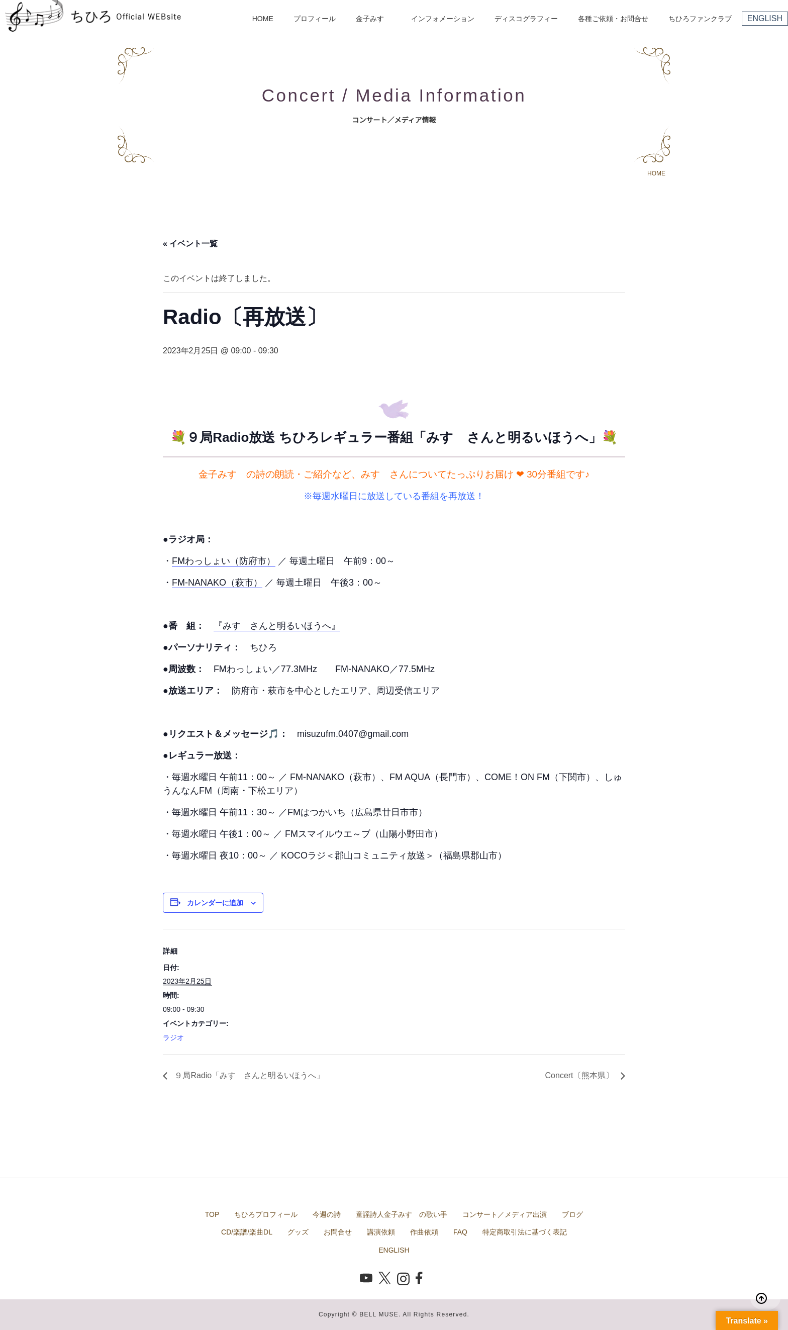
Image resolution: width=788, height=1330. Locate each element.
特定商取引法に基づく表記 (524, 1232)
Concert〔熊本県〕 (580, 1075)
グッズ (298, 1232)
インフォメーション (442, 19)
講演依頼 (381, 1232)
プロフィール (314, 19)
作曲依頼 (424, 1232)
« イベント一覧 (190, 243)
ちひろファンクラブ (700, 19)
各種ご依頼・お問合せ (613, 19)
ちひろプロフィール (266, 1214)
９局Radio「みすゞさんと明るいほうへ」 (248, 1075)
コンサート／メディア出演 (504, 1214)
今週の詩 (327, 1214)
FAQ (460, 1232)
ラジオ (173, 1037)
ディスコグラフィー (526, 19)
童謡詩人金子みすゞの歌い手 (401, 1214)
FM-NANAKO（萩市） (217, 583)
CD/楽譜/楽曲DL (246, 1232)
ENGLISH (764, 18)
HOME (262, 19)
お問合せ (338, 1232)
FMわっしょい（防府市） (223, 561)
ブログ (572, 1214)
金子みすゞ (373, 19)
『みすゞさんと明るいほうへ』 (277, 626)
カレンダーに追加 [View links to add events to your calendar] (215, 903)
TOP (212, 1214)
